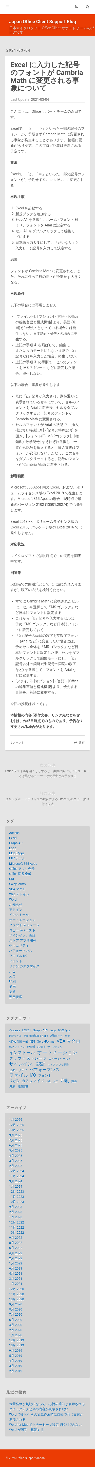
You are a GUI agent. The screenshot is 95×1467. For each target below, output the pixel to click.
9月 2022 (15, 1238)
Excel (13, 838)
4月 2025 (15, 1156)
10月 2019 (16, 1345)
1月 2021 (15, 1284)
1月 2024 (15, 1186)
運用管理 (15, 997)
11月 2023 (16, 1197)
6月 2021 (15, 1268)
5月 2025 (15, 1150)
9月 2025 (15, 1135)
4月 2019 (15, 1361)
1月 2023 (15, 1217)
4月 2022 (15, 1253)
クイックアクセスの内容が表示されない (38, 1409)
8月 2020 (15, 1309)
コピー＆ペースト (22, 930)
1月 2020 (15, 1335)
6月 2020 (15, 1320)
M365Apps (17, 853)
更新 (12, 992)
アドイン (15, 910)
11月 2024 (16, 1176)
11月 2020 (16, 1294)
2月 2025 (15, 1166)
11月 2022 (16, 1227)
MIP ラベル (17, 858)
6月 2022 (15, 1248)
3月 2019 (15, 1366)
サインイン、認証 (22, 935)
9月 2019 (15, 1351)
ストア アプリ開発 (22, 940)
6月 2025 (15, 1145)
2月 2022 (15, 1258)
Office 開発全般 (20, 874)
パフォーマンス (20, 951)
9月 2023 (15, 1207)
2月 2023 (15, 1212)
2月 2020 (15, 1330)
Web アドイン (19, 894)
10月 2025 (16, 1130)
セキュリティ (19, 945)
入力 (12, 976)
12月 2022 (16, 1222)
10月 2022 (16, 1232)
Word (12, 899)
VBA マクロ (17, 889)
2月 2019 (15, 1371)
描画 (12, 986)
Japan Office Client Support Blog (42, 21)
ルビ (12, 971)
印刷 (12, 981)
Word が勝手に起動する (26, 1430)
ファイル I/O (18, 956)
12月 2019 (16, 1340)
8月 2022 (15, 1243)
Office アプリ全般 (22, 869)
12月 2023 (16, 1191)
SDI (11, 879)
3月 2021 (15, 1279)
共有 (82, 742)
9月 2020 (15, 1304)
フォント (18, 742)
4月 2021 (15, 1273)
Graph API (16, 843)
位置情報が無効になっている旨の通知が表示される (47, 1404)
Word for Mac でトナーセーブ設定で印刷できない (45, 1425)
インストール (19, 915)
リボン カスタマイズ (24, 966)
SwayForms (17, 884)
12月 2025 (16, 1125)
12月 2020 (16, 1289)
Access (14, 833)
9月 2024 (15, 1181)
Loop (12, 848)
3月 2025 (15, 1161)
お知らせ (15, 905)
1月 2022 (15, 1263)
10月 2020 (16, 1299)
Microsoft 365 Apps (23, 864)
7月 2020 (15, 1314)
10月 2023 (16, 1202)
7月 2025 (15, 1140)
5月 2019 (15, 1356)
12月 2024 (16, 1171)
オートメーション (22, 920)
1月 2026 (15, 1119)
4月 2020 (15, 1325)
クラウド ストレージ (24, 925)
